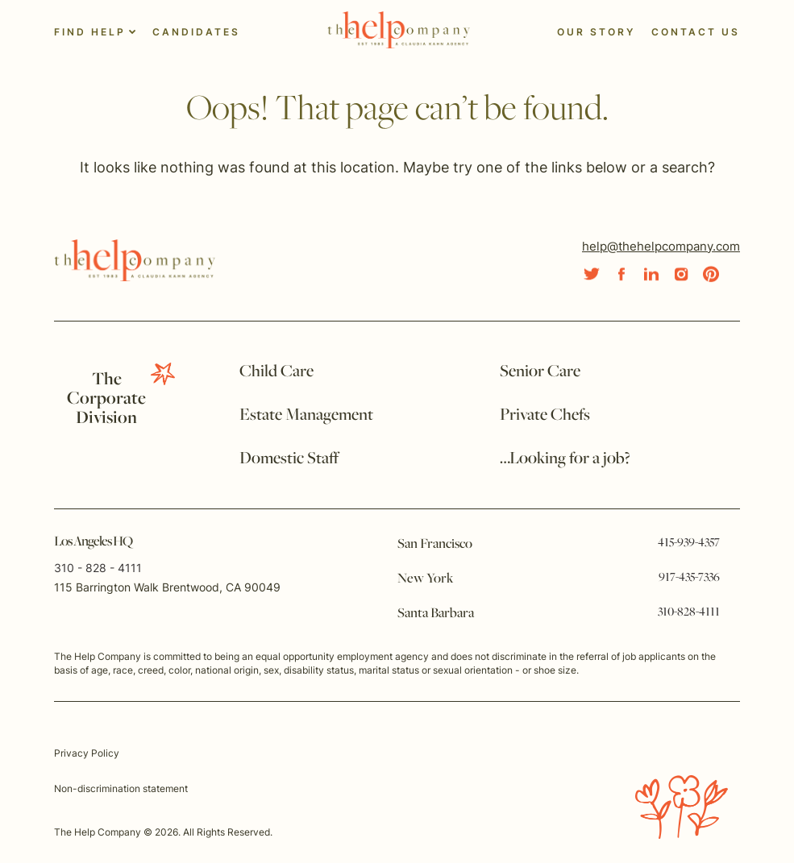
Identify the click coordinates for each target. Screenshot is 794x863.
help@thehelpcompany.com (661, 246)
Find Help (90, 32)
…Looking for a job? (565, 459)
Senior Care (540, 372)
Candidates (196, 32)
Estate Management (306, 415)
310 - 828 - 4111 (98, 568)
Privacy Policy (86, 753)
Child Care (276, 372)
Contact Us (695, 32)
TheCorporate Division (106, 398)
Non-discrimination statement (121, 788)
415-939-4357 (689, 543)
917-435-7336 (689, 578)
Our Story (596, 32)
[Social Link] (591, 274)
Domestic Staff (289, 459)
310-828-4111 (689, 612)
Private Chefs (545, 415)
